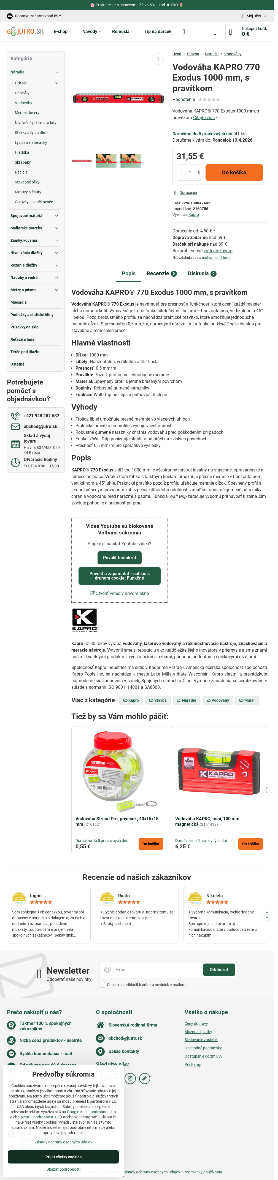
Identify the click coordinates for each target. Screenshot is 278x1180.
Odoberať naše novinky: (70, 979)
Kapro (193, 214)
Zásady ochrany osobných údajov (151, 1172)
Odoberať (219, 969)
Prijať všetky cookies (63, 1157)
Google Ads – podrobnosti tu (91, 1112)
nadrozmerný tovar (216, 258)
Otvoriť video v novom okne (119, 593)
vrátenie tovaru (218, 250)
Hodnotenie (183, 99)
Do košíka (234, 172)
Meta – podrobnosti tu (39, 1117)
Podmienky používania (202, 1172)
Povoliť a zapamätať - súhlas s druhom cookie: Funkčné (120, 576)
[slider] (209, 99)
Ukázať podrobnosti (63, 1169)
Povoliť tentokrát (119, 557)
